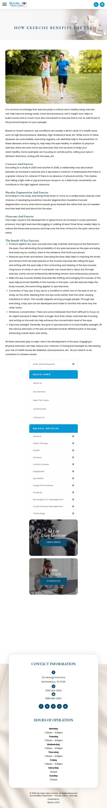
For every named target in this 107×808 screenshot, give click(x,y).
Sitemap (73, 795)
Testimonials (39, 408)
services (37, 457)
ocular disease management (48, 506)
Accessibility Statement (41, 795)
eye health (38, 478)
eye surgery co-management (48, 499)
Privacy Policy (60, 795)
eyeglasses (38, 471)
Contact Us (38, 417)
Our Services (39, 391)
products (37, 492)
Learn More (53, 542)
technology (39, 513)
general (37, 436)
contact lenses (41, 464)
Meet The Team (41, 400)
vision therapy (40, 443)
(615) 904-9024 (53, 690)
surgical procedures (43, 485)
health (36, 450)
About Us (37, 383)
